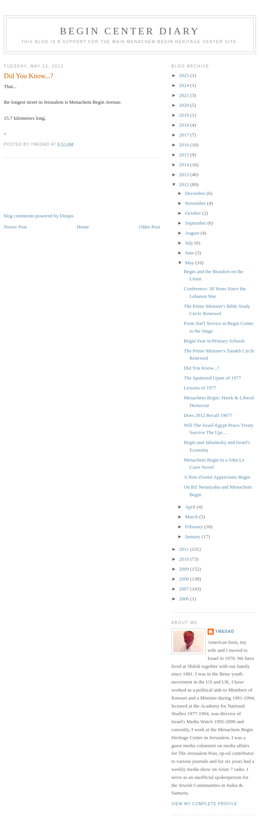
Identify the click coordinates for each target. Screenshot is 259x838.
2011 (184, 549)
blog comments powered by (39, 216)
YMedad (224, 631)
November (196, 203)
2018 (184, 125)
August (193, 233)
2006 (184, 599)
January (193, 536)
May (190, 262)
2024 (184, 85)
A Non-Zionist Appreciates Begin (217, 477)
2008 (184, 579)
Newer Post (15, 227)
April (191, 507)
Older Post (149, 227)
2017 (184, 135)
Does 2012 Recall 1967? (208, 415)
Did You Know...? (28, 76)
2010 (184, 559)
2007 (184, 589)
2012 (184, 184)
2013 (184, 174)
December (196, 193)
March (192, 517)
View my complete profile (204, 804)
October (193, 213)
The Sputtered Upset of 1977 (212, 378)
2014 (184, 164)
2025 (184, 75)
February (194, 526)
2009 (184, 569)
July (190, 243)
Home (83, 227)
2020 (184, 105)
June (190, 253)
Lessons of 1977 (200, 388)
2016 (184, 145)
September (196, 223)
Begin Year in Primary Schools (214, 341)
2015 (184, 155)
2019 (184, 115)
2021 (184, 95)
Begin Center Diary (130, 31)
